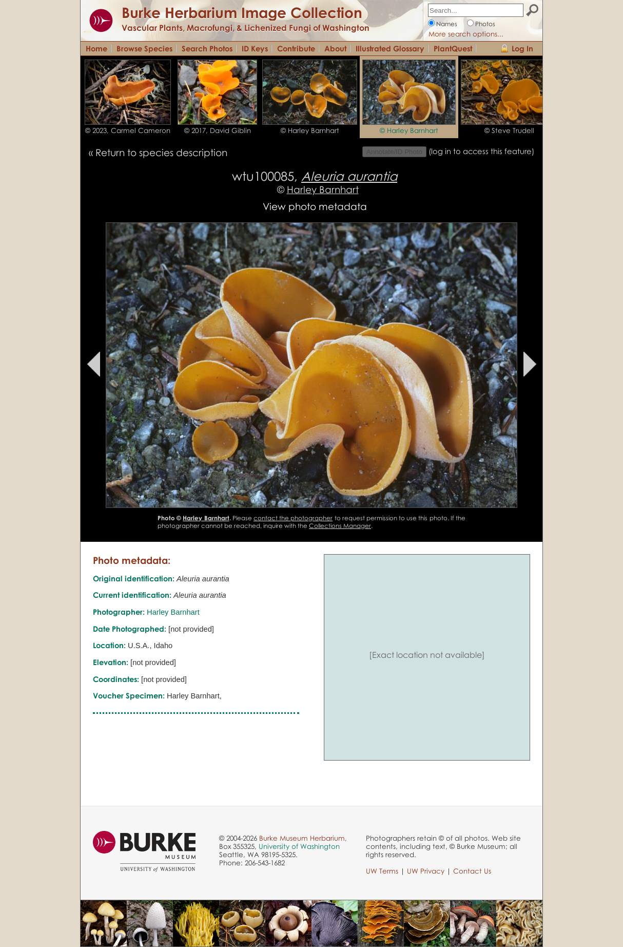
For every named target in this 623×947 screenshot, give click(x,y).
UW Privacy (425, 871)
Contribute (296, 48)
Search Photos (207, 48)
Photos (485, 24)
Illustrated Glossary (390, 48)
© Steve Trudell (509, 130)
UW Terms (382, 871)
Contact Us (472, 871)
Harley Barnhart (323, 189)
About (335, 48)
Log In (522, 48)
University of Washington (299, 846)
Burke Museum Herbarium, (303, 838)
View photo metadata (315, 206)
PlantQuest (453, 48)
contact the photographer (293, 518)
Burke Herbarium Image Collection (242, 12)
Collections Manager (340, 525)
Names (446, 24)
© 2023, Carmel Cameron (127, 130)
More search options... (466, 34)
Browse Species (144, 48)
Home (96, 48)
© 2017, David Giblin (217, 130)
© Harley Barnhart (310, 130)
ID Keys (255, 48)
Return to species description (161, 152)
